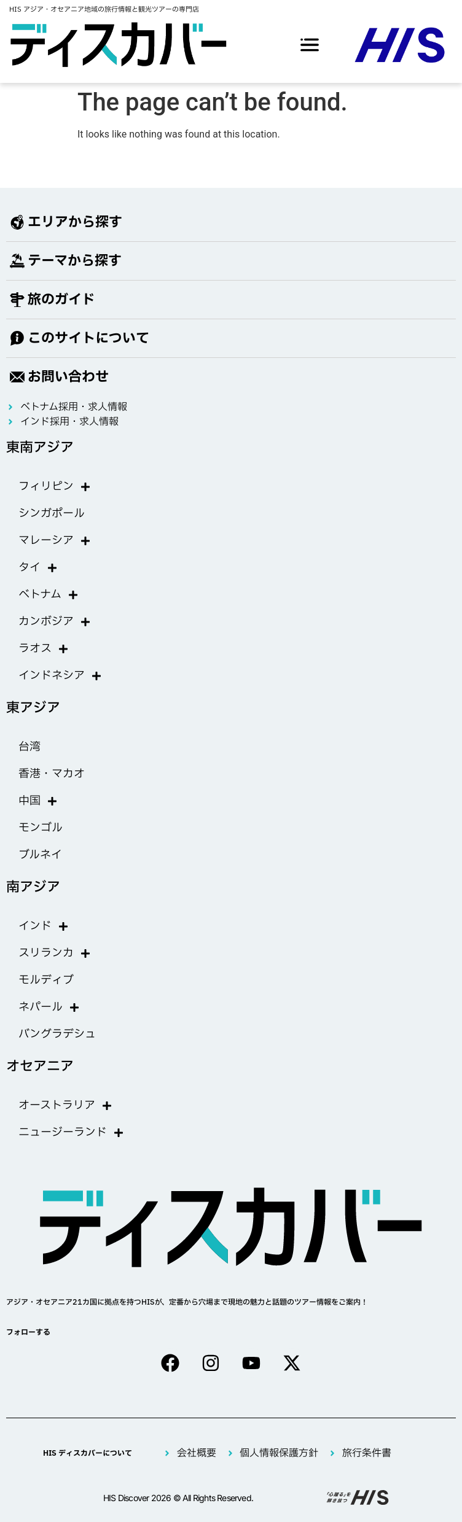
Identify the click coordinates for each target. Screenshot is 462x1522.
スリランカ (54, 953)
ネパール (49, 1007)
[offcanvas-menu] (310, 45)
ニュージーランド (71, 1132)
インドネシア (60, 676)
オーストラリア (65, 1105)
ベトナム (48, 595)
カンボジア (54, 622)
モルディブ (46, 980)
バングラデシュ (57, 1034)
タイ (38, 568)
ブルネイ (40, 855)
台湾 (29, 747)
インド (43, 926)
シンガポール (51, 513)
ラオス (43, 649)
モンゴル (40, 828)
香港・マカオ (51, 774)
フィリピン (54, 487)
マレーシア (54, 541)
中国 (38, 801)
